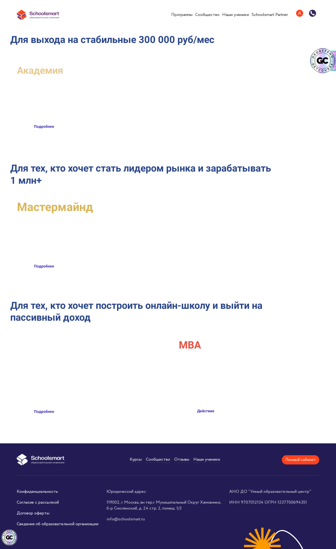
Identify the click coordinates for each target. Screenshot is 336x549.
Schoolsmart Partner (270, 15)
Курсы (136, 459)
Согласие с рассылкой (38, 502)
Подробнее (44, 126)
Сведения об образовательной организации (57, 524)
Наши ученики (235, 15)
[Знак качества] (9, 538)
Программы (182, 15)
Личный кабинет (300, 460)
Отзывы (181, 459)
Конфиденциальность (37, 491)
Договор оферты (33, 513)
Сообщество (207, 15)
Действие (205, 411)
